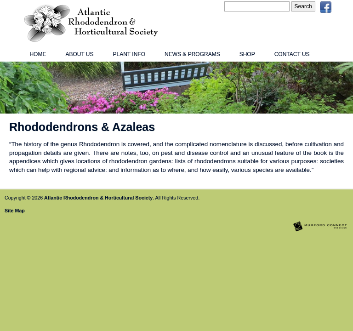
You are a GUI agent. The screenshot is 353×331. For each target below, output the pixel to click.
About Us (79, 54)
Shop (247, 54)
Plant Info (129, 54)
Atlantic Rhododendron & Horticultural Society (98, 197)
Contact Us (292, 54)
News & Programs (192, 54)
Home (37, 54)
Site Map (15, 210)
